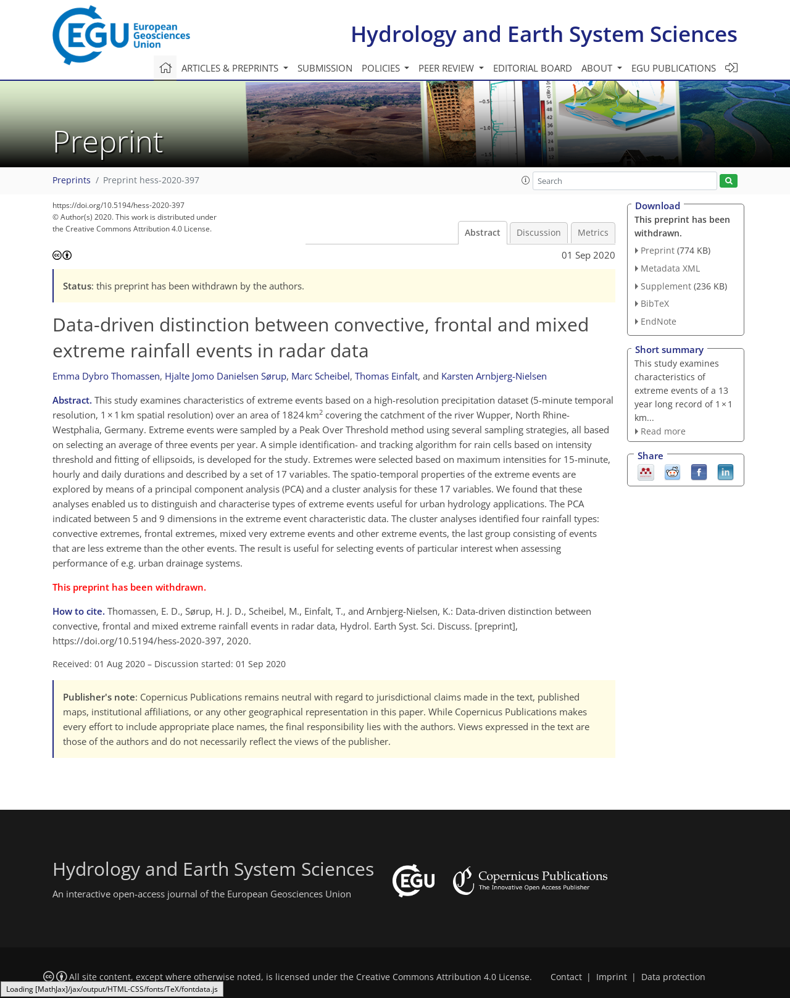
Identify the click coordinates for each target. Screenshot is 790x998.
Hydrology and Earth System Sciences (544, 33)
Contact (566, 977)
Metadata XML (670, 268)
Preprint (658, 250)
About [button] (598, 68)
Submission (324, 68)
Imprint (611, 977)
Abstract (483, 232)
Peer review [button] (447, 68)
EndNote (658, 321)
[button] (526, 180)
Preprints (71, 180)
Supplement (666, 286)
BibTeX (655, 303)
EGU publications (673, 68)
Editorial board (532, 68)
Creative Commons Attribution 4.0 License (443, 977)
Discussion (539, 232)
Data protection (673, 977)
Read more (663, 431)
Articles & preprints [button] (231, 68)
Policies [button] (382, 68)
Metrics (593, 232)
